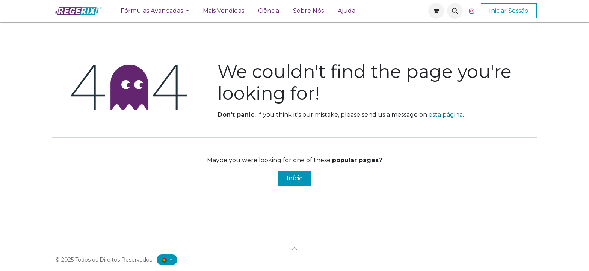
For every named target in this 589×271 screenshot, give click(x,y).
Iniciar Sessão (508, 10)
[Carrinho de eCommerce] (436, 11)
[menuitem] (155, 10)
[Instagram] (472, 11)
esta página (446, 114)
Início (295, 178)
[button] (455, 11)
